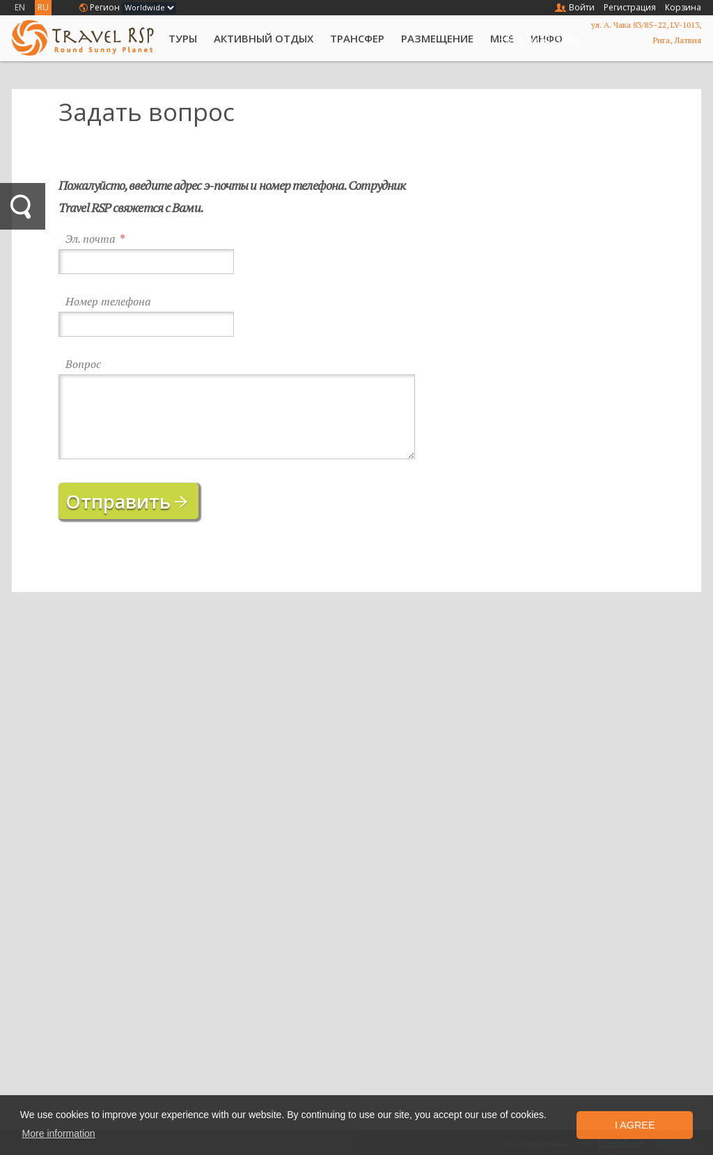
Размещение (437, 38)
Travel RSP (83, 38)
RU (43, 7)
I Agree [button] (635, 1125)
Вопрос (83, 364)
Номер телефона (108, 301)
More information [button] (58, 1133)
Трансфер (357, 38)
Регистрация (630, 7)
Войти (582, 7)
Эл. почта (90, 239)
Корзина (683, 7)
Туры (183, 38)
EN (20, 7)
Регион (105, 7)
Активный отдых (263, 38)
